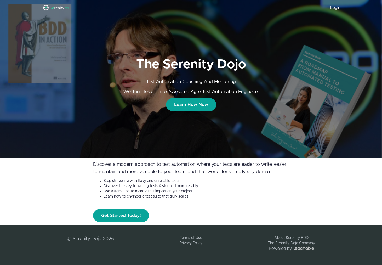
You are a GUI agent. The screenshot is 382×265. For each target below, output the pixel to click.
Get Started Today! (121, 215)
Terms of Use (191, 238)
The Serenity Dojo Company (291, 243)
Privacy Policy (190, 243)
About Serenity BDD (291, 238)
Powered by (291, 248)
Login (335, 8)
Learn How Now (191, 104)
